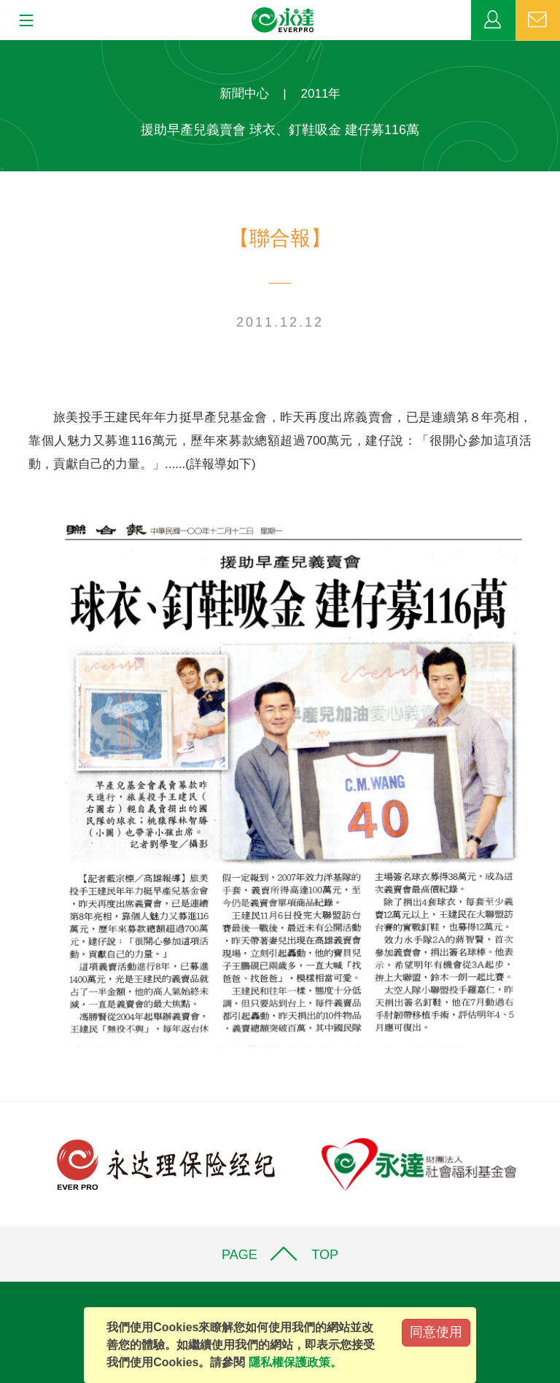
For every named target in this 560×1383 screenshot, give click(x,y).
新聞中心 (244, 94)
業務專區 (493, 20)
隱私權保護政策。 (295, 1362)
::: (4, 48)
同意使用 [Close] (436, 1332)
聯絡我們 (538, 20)
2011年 (321, 94)
